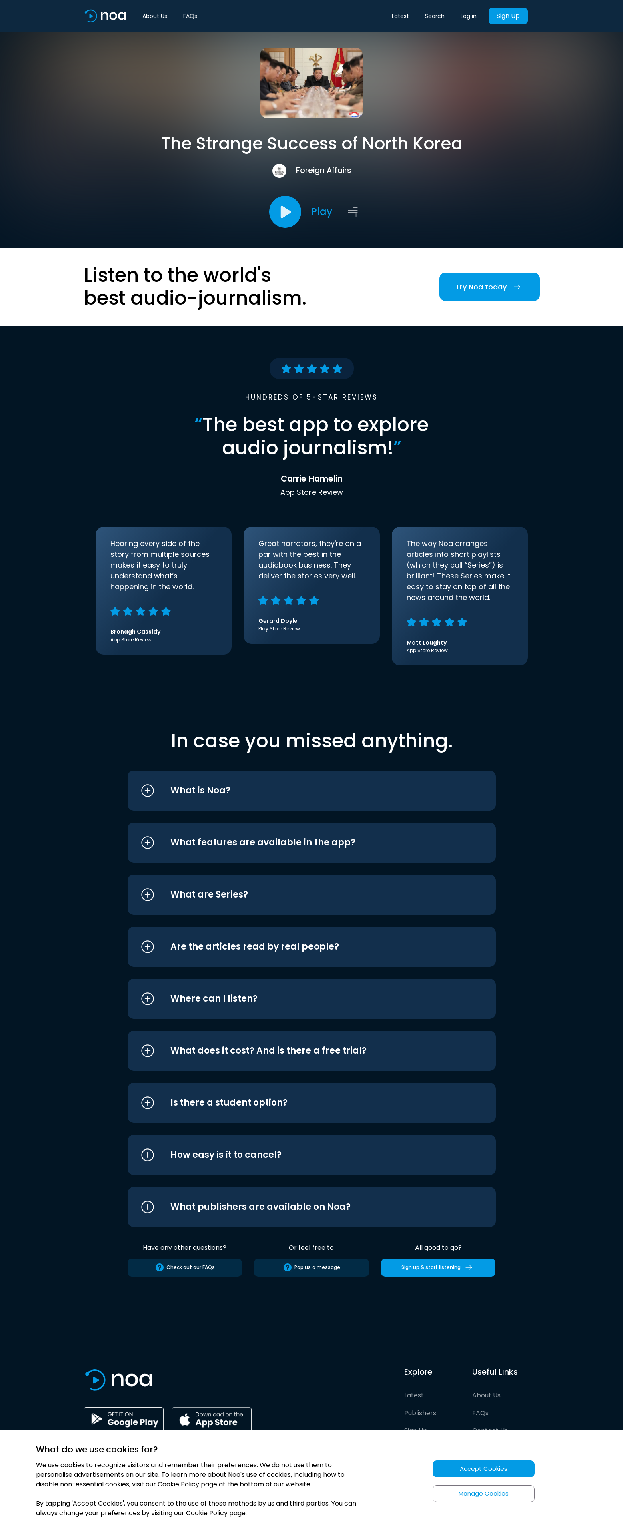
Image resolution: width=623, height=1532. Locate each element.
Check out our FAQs (185, 1267)
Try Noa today (489, 287)
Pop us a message (311, 1267)
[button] (297, 791)
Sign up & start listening (438, 1267)
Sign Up (508, 15)
